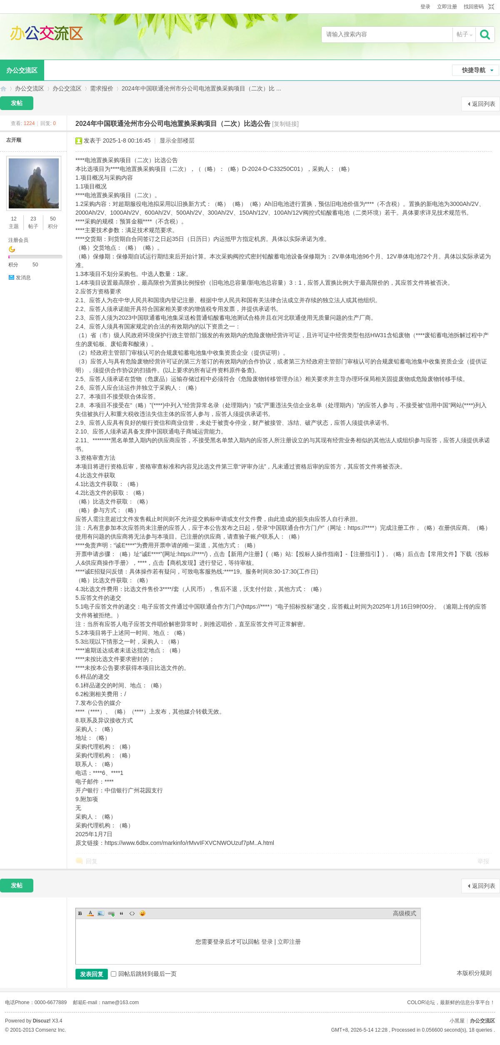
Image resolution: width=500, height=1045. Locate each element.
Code (132, 913)
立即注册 (447, 7)
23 (33, 219)
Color (90, 913)
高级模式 (404, 913)
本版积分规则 (474, 973)
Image (101, 913)
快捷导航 (473, 70)
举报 (483, 861)
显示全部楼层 (177, 140)
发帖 (16, 103)
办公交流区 (3, 89)
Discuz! (42, 1021)
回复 (92, 861)
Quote (122, 913)
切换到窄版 (490, 7)
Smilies (142, 913)
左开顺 (13, 140)
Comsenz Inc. (50, 1030)
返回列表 (483, 103)
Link (111, 913)
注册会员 (18, 240)
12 (13, 219)
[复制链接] (285, 123)
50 (52, 219)
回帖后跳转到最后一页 (144, 973)
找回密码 (474, 7)
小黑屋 (457, 1021)
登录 (425, 7)
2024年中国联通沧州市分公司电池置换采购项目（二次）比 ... (201, 88)
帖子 (462, 34)
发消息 (23, 278)
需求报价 (101, 88)
